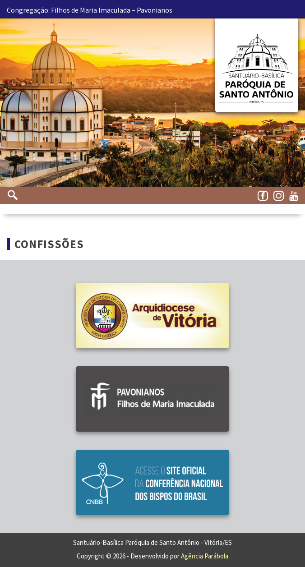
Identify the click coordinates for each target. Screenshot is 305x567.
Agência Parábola (204, 556)
